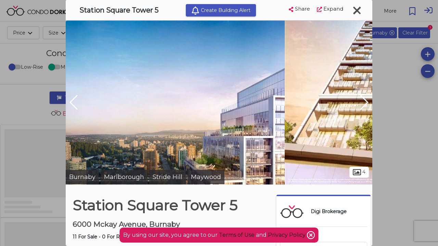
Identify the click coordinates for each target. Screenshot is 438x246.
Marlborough (124, 177)
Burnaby (82, 177)
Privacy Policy (287, 235)
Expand (330, 8)
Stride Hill (167, 177)
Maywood (206, 177)
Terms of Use (237, 235)
